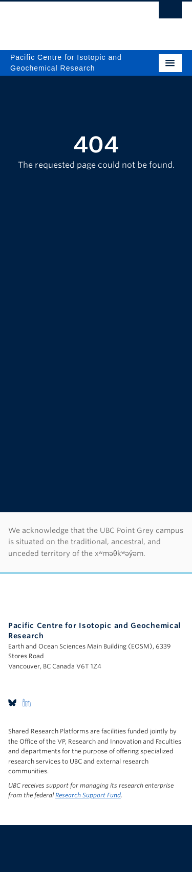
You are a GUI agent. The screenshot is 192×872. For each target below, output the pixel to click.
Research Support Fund (88, 795)
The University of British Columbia (70, 21)
